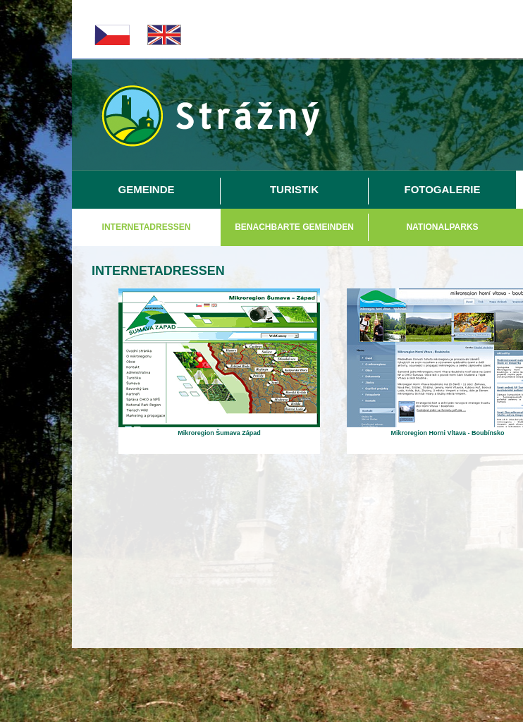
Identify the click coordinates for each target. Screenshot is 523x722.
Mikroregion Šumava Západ (219, 432)
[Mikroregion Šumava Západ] (219, 424)
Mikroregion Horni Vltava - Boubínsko (447, 432)
